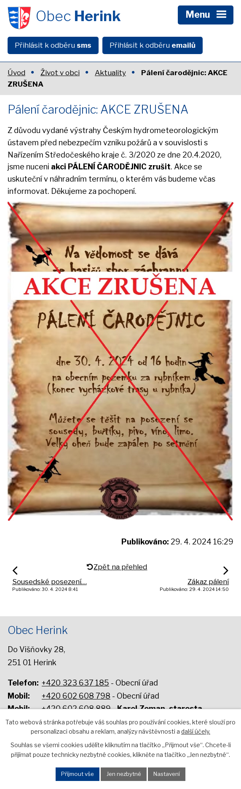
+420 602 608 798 (76, 695)
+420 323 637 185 (75, 682)
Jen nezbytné (124, 773)
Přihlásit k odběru (53, 45)
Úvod (16, 72)
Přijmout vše (77, 773)
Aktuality (110, 72)
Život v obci (60, 72)
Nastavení (166, 773)
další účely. (195, 731)
